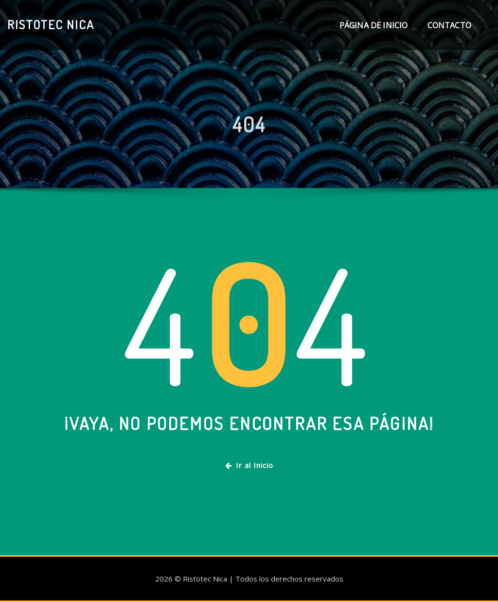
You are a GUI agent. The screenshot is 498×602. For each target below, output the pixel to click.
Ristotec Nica (50, 24)
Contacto (449, 25)
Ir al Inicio (249, 465)
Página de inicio (373, 25)
